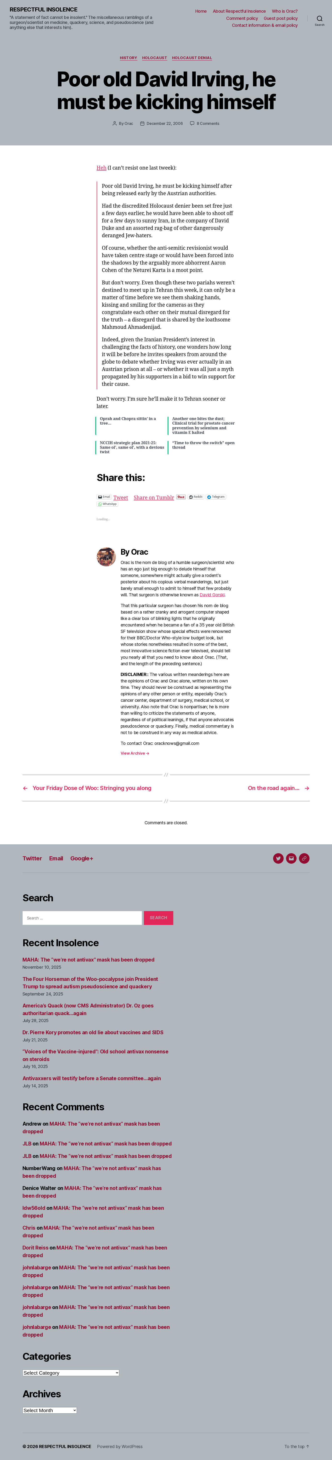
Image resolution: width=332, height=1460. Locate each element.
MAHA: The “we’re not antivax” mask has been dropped (89, 960)
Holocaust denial (192, 58)
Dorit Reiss (36, 1248)
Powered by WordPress (120, 1446)
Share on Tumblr (154, 497)
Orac (128, 123)
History (128, 58)
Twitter (32, 858)
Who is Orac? (285, 11)
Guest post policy (281, 18)
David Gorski (212, 594)
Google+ (81, 858)
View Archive (135, 753)
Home (201, 11)
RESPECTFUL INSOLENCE (43, 9)
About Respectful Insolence (239, 11)
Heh (102, 168)
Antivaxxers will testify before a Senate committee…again (92, 1078)
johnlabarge (37, 1268)
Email (56, 858)
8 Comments (208, 123)
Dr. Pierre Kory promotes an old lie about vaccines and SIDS (93, 1032)
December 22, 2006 (165, 123)
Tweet (120, 497)
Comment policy (242, 18)
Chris (29, 1228)
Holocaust (154, 58)
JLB (27, 1144)
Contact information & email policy (265, 25)
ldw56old (34, 1208)
